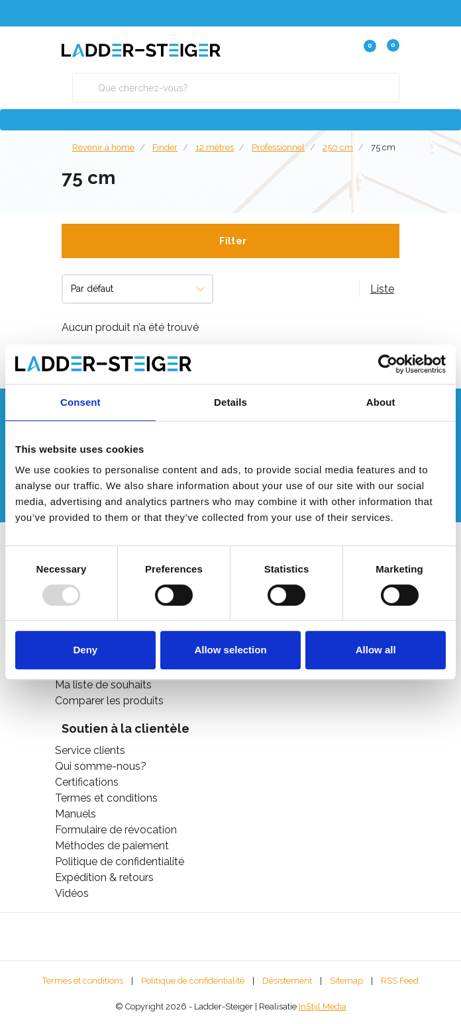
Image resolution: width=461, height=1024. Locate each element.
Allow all (376, 649)
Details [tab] (230, 402)
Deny (85, 649)
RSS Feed (400, 981)
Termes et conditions (82, 981)
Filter (232, 241)
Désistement (287, 981)
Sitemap (346, 981)
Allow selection (230, 649)
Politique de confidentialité (192, 981)
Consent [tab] (80, 402)
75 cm (383, 147)
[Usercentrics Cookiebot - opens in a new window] (388, 364)
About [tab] (380, 402)
